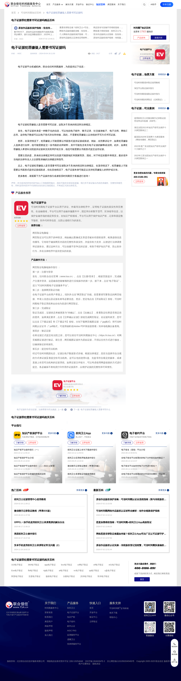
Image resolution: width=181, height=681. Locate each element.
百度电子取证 (34, 576)
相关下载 (113, 613)
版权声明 (49, 630)
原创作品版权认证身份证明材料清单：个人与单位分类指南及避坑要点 (74, 38)
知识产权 (71, 617)
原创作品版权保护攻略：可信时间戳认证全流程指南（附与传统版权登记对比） (131, 499)
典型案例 (111, 4)
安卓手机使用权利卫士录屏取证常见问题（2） (37, 545)
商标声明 (49, 626)
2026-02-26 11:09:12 (22, 504)
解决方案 (70, 4)
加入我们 (49, 635)
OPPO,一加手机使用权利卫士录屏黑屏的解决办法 (39, 522)
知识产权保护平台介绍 (24, 458)
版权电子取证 (52, 576)
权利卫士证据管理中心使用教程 (30, 499)
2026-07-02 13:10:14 (104, 515)
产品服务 (57, 4)
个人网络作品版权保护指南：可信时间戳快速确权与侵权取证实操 (74, 34)
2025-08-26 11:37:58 (22, 515)
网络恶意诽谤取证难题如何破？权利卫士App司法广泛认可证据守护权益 (131, 534)
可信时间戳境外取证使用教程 (147, 82)
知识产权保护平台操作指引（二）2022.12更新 (34, 466)
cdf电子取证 (82, 565)
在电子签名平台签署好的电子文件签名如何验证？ (143, 458)
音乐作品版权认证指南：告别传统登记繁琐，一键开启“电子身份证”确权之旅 (108, 34)
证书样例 (119, 608)
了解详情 (62, 396)
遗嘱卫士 (71, 639)
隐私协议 (96, 664)
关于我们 (122, 4)
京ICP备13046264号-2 (95, 661)
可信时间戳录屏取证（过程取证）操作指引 (150, 99)
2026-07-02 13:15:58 (104, 504)
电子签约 (71, 621)
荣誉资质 (49, 612)
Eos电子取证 (17, 570)
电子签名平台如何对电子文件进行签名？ (139, 466)
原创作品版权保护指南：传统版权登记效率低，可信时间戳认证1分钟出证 (108, 38)
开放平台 (80, 4)
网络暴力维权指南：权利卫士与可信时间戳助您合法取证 (108, 31)
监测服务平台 (73, 635)
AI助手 (153, 4)
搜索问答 (158, 38)
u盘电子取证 (110, 570)
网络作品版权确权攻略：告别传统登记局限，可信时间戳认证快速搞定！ (74, 31)
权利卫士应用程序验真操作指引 (81, 458)
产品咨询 (141, 38)
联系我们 (49, 617)
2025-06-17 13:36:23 (22, 527)
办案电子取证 (69, 576)
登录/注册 (166, 4)
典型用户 (49, 621)
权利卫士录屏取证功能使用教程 (81, 474)
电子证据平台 (73, 612)
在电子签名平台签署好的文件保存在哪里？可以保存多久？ (144, 474)
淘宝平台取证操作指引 (144, 88)
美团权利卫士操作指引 (25, 534)
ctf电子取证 (98, 565)
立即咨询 (139, 181)
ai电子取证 (63, 570)
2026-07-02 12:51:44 (104, 550)
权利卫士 (71, 608)
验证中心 (90, 4)
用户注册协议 (84, 664)
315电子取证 (16, 565)
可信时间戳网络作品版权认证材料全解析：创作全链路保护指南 (128, 511)
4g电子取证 (48, 570)
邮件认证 (71, 626)
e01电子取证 (114, 565)
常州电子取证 (103, 576)
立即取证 (93, 621)
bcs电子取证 (66, 565)
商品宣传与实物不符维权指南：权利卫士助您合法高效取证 (108, 27)
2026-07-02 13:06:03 (104, 527)
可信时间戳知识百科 (31, 12)
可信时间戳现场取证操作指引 (147, 94)
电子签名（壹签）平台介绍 (133, 450)
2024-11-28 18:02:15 (22, 550)
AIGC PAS (71, 630)
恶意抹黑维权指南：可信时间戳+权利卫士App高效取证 (124, 522)
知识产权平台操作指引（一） (27, 450)
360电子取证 (33, 565)
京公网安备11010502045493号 (120, 661)
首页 (48, 4)
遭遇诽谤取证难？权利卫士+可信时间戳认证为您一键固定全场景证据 (74, 27)
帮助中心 (113, 617)
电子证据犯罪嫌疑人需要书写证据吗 (64, 12)
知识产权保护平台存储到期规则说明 (30, 474)
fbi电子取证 (33, 570)
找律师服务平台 (74, 644)
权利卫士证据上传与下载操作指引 (82, 450)
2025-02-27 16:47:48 (22, 538)
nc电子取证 (79, 570)
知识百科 (100, 4)
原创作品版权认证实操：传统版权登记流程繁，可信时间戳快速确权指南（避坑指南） (131, 545)
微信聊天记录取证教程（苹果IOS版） (84, 466)
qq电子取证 (94, 570)
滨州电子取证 (86, 576)
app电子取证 (50, 565)
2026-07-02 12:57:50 (104, 538)
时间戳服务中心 (52, 608)
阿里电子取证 (17, 576)
